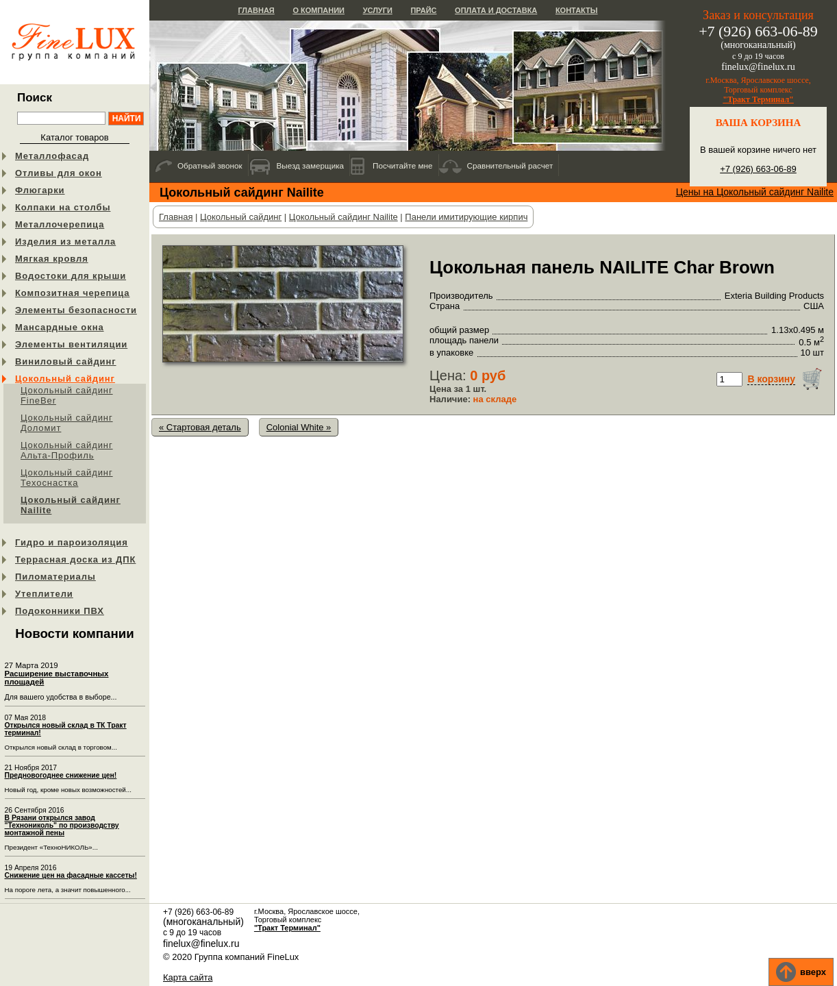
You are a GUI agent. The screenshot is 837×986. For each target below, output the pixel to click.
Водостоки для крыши (70, 276)
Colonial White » (299, 427)
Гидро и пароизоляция (71, 542)
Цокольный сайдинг (65, 378)
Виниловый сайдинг (65, 361)
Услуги (377, 10)
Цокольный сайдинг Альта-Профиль (67, 450)
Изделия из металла (65, 241)
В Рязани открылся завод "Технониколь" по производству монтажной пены (62, 825)
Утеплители (44, 594)
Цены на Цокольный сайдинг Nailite (755, 191)
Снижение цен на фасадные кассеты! (71, 875)
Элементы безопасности (76, 310)
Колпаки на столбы (62, 207)
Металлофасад (52, 156)
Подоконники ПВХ (59, 611)
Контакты (576, 10)
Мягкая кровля (51, 259)
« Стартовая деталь (200, 427)
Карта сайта (187, 977)
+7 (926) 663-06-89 (758, 169)
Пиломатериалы (55, 576)
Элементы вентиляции (71, 344)
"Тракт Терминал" (758, 99)
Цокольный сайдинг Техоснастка (67, 477)
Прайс (423, 10)
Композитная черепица (72, 293)
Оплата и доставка (496, 10)
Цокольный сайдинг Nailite (71, 505)
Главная (256, 10)
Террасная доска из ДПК (75, 559)
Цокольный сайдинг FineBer (67, 395)
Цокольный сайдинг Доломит (67, 422)
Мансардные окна (59, 327)
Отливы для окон (58, 173)
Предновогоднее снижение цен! (61, 775)
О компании (318, 10)
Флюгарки (40, 190)
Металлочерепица (59, 224)
